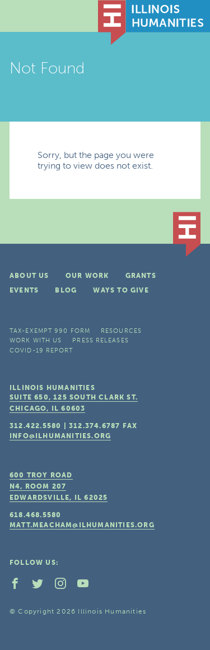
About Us (29, 276)
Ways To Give (120, 290)
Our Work (87, 276)
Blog (66, 290)
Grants (140, 276)
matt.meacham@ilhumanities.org (82, 525)
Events (24, 290)
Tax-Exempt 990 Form (50, 331)
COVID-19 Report (41, 350)
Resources (121, 331)
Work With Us (36, 340)
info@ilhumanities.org (60, 436)
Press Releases (100, 340)
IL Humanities (154, 22)
